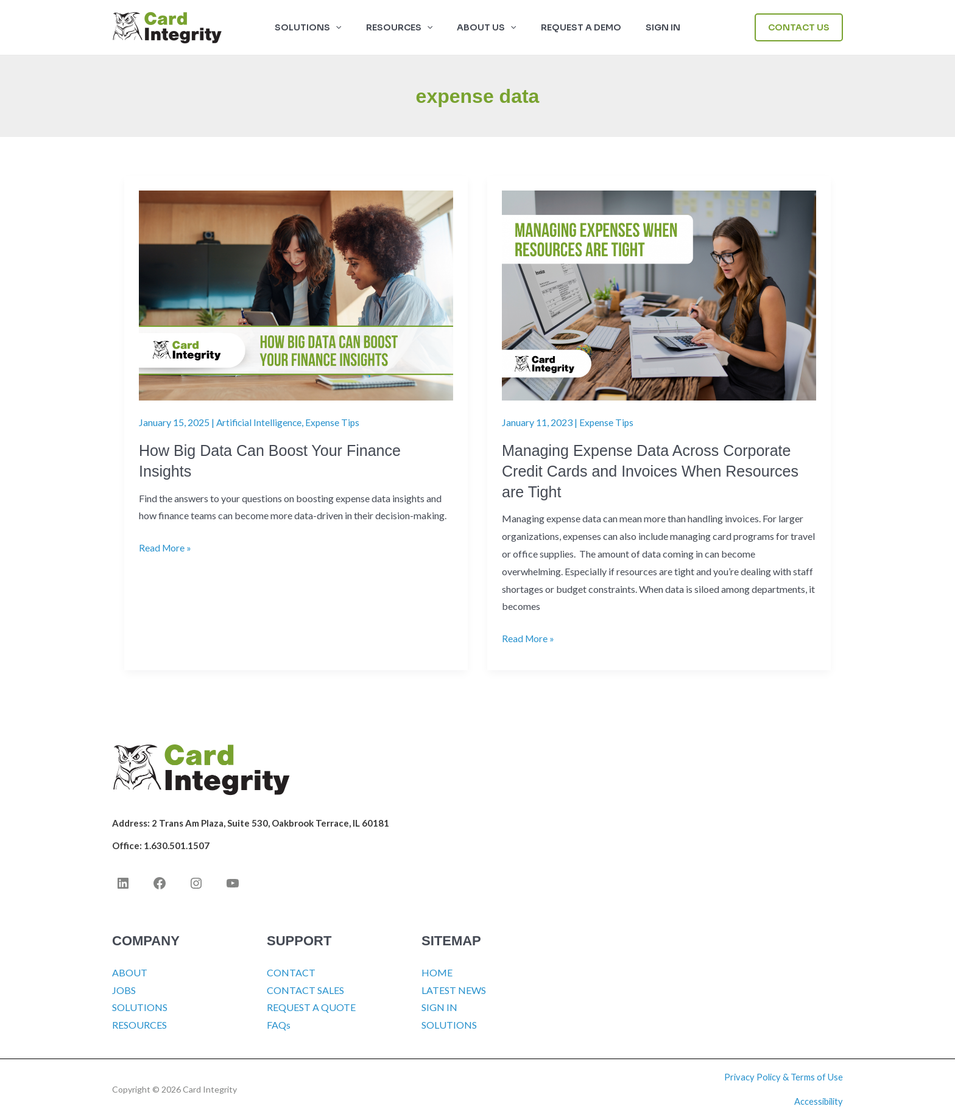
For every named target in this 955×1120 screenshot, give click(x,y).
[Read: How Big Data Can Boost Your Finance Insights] (296, 294)
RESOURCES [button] (406, 27)
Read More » (165, 548)
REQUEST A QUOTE (311, 1007)
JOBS (124, 990)
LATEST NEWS (453, 990)
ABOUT (129, 972)
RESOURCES (139, 1025)
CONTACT (291, 972)
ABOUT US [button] (486, 27)
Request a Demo (574, 27)
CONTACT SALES (305, 990)
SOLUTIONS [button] (322, 27)
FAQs (279, 1025)
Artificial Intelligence (260, 422)
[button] (350, 27)
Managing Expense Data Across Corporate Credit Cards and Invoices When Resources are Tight (656, 471)
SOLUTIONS (139, 1007)
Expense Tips (335, 422)
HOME (437, 972)
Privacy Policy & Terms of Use (783, 1077)
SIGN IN (648, 27)
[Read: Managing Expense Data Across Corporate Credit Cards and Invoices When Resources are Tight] (659, 294)
